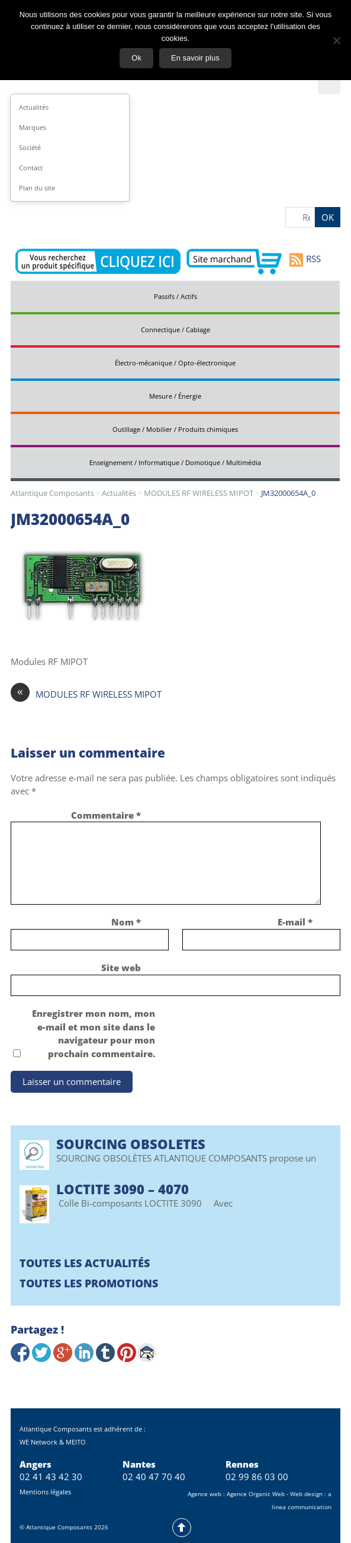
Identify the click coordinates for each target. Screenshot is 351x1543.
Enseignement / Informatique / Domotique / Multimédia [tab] (175, 462)
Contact (31, 167)
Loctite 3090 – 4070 (122, 1189)
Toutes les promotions (89, 1283)
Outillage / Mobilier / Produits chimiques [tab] (175, 429)
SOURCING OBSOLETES (130, 1144)
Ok (136, 57)
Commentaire (106, 815)
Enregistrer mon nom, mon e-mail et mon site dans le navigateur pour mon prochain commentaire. (93, 1033)
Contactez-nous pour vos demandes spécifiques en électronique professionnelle (98, 262)
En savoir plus (195, 57)
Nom (126, 922)
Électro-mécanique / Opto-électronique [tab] (175, 362)
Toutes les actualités (85, 1263)
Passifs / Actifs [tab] (175, 296)
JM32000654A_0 (70, 519)
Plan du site (37, 187)
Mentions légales (45, 1491)
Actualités (34, 107)
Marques (32, 127)
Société (30, 147)
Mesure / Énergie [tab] (175, 396)
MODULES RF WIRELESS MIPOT (198, 493)
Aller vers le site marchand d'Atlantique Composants (234, 262)
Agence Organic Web (256, 1494)
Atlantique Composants (52, 493)
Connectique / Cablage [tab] (175, 329)
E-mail (295, 922)
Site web (121, 967)
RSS (305, 260)
